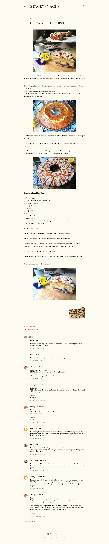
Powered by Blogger (54, 534)
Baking (30, 329)
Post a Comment (30, 521)
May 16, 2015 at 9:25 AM (37, 471)
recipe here (76, 76)
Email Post (32, 326)
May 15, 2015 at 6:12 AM (37, 438)
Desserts (35, 329)
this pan (51, 91)
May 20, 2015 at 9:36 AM (37, 516)
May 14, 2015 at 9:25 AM (37, 400)
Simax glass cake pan (50, 78)
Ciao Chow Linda (36, 461)
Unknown (33, 428)
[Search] (84, 6)
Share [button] (25, 326)
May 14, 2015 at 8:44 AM (37, 379)
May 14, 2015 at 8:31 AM (37, 348)
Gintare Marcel (60, 538)
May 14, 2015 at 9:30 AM (37, 422)
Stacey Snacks (44, 6)
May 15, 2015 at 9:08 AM (37, 454)
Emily (32, 445)
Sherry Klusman (36, 477)
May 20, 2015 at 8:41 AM (37, 489)
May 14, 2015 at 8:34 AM (37, 361)
